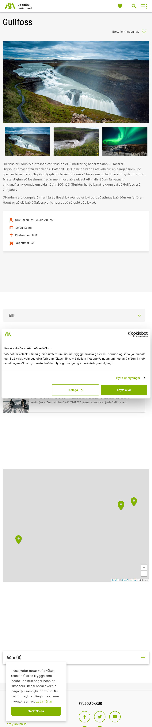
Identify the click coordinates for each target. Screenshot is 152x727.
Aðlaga (75, 389)
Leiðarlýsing (23, 227)
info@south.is (16, 724)
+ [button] (144, 568)
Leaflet (115, 580)
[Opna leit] (134, 6)
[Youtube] (115, 716)
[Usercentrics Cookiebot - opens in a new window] (131, 334)
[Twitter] (99, 716)
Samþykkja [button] (36, 711)
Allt (12, 315)
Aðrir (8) (14, 657)
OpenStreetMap (129, 580)
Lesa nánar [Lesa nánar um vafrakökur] (44, 701)
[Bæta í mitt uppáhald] (130, 31)
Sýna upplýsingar (128, 377)
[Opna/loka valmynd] (143, 6)
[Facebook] (84, 716)
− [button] (144, 573)
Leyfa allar (124, 389)
